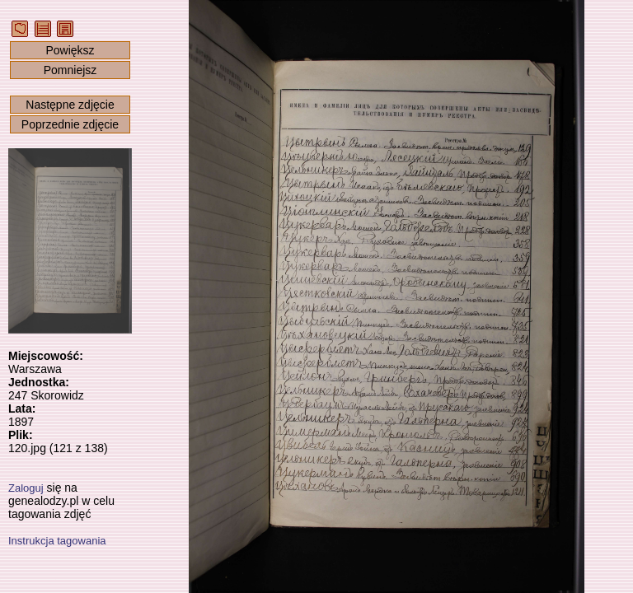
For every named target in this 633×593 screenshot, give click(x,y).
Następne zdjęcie (70, 104)
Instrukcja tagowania (57, 541)
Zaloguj (26, 488)
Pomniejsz (70, 70)
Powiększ (69, 50)
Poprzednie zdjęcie (70, 124)
